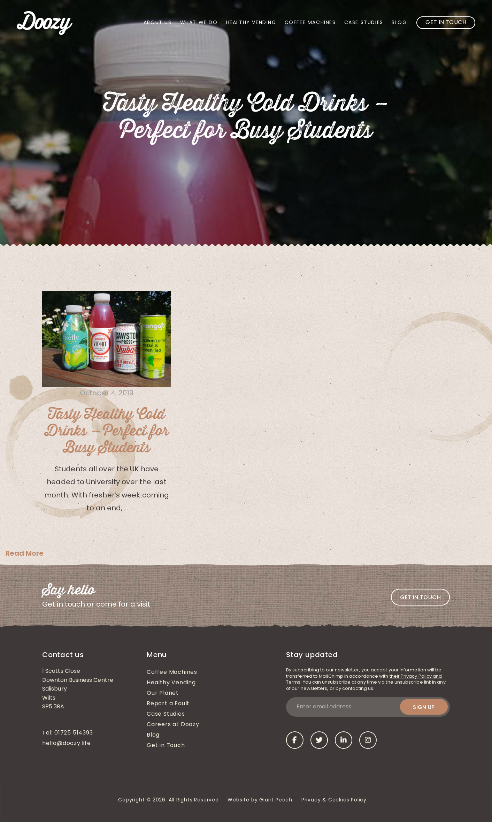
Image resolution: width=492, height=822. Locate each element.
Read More (25, 553)
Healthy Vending (251, 22)
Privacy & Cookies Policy (334, 800)
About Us (158, 22)
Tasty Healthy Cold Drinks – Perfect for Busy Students (107, 431)
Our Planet (163, 693)
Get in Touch (445, 22)
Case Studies (363, 22)
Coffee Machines (310, 22)
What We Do (199, 22)
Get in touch (420, 597)
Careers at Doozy (173, 725)
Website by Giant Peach (260, 800)
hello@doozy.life (66, 743)
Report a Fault (168, 704)
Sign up (424, 707)
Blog (399, 22)
